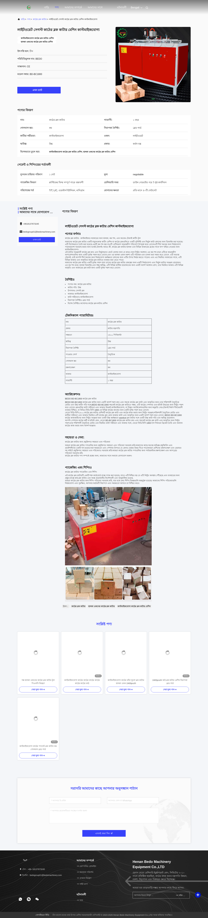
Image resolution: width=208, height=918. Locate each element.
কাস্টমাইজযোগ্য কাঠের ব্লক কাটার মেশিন (134, 606)
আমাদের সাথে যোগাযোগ (95, 9)
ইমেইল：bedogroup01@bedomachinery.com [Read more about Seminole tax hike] (40, 875)
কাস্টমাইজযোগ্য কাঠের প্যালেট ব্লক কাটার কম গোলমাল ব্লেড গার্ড (38, 747)
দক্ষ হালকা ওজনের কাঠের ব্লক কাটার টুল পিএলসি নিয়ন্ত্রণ (38, 681)
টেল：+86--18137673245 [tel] (32, 869)
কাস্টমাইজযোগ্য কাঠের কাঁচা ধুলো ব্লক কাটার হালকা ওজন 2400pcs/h (126, 681)
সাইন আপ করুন (181, 895)
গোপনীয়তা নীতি (42, 915)
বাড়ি (46, 7)
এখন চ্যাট (38, 90)
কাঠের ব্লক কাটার (40, 19)
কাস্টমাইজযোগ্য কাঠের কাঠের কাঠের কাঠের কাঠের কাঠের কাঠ (82, 681)
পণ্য (57, 7)
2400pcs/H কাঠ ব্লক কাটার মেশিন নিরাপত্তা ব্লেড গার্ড (169, 681)
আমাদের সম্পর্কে (73, 7)
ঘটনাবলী (121, 7)
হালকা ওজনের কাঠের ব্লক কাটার (101, 606)
